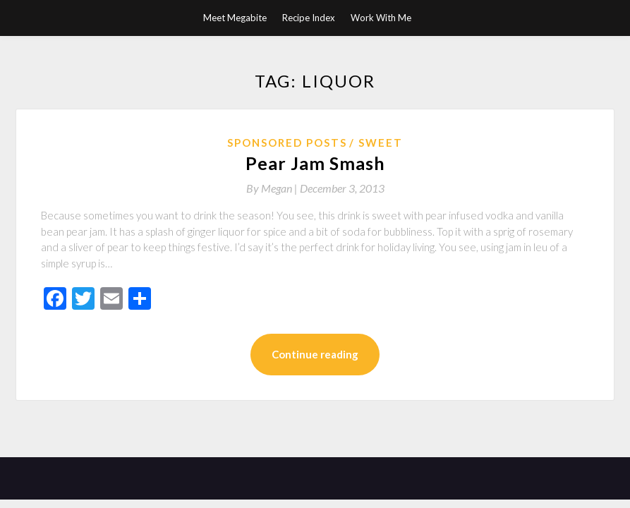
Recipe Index (308, 17)
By (273, 188)
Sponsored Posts (287, 142)
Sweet (380, 142)
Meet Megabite (235, 17)
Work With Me (381, 17)
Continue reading (315, 354)
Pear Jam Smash (315, 163)
